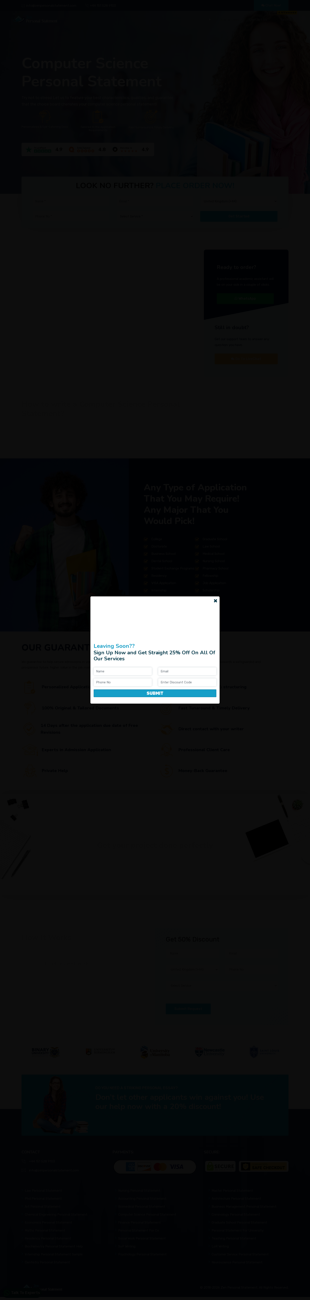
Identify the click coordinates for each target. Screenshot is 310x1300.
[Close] (215, 600)
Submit (155, 693)
